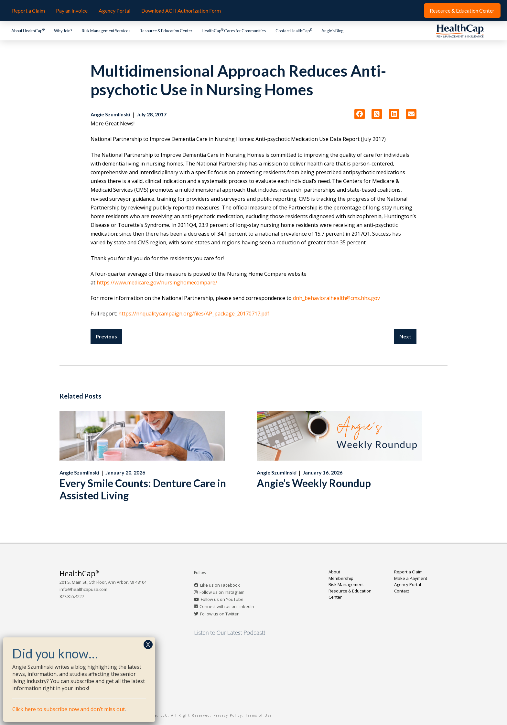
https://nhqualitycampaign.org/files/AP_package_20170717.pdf (193, 313)
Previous (106, 336)
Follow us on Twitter (219, 614)
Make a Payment (410, 578)
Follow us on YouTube (222, 599)
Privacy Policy (227, 715)
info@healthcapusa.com (83, 589)
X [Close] (148, 644)
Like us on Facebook (220, 585)
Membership (341, 578)
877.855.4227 (71, 596)
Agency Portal (407, 584)
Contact (401, 591)
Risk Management (346, 584)
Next (405, 336)
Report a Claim (408, 572)
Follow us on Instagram (222, 592)
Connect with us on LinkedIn (227, 606)
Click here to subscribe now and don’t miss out (68, 709)
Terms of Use (258, 715)
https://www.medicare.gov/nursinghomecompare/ (157, 282)
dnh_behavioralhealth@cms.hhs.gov (336, 298)
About (334, 572)
